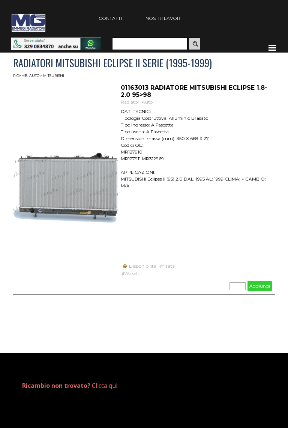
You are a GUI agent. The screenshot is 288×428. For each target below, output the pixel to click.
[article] (144, 188)
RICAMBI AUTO (26, 76)
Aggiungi (259, 286)
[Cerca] (150, 44)
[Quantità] (238, 286)
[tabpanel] (79, 385)
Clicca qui (69, 385)
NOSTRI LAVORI (164, 18)
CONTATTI (110, 18)
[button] (56, 41)
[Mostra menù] (272, 47)
